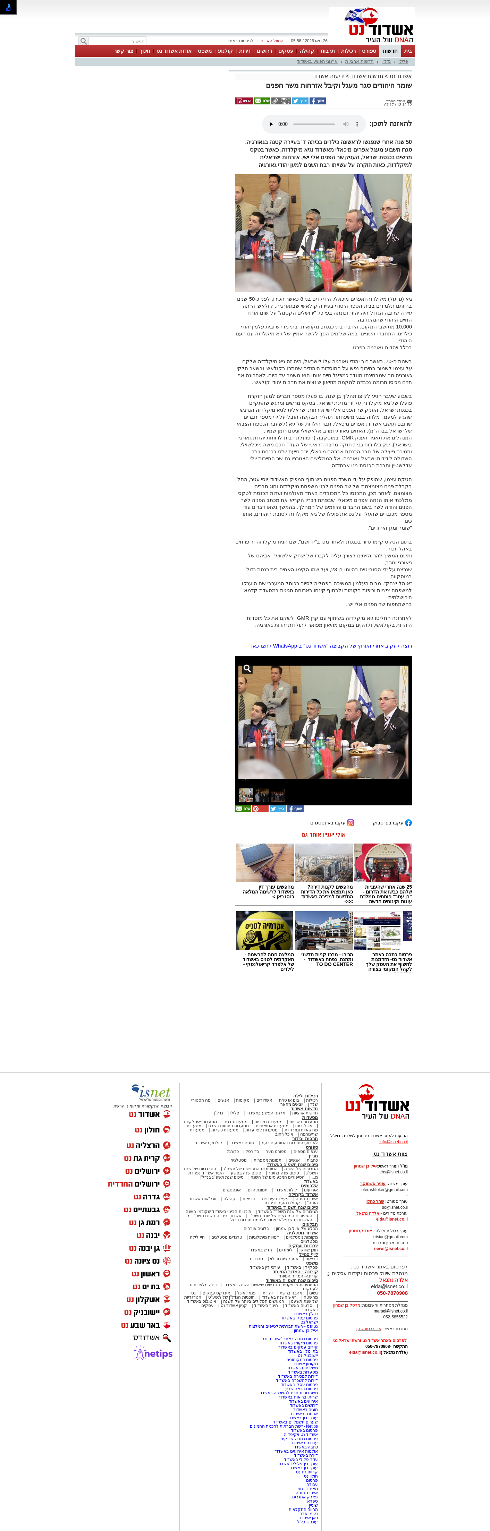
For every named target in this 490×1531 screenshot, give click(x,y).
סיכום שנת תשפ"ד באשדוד (292, 1207)
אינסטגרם (232, 1190)
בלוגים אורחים (256, 1228)
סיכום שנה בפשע (246, 1173)
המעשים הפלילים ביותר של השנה (253, 1301)
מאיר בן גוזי (308, 1488)
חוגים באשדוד (241, 1142)
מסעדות (310, 1117)
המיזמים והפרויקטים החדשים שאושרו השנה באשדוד (270, 1284)
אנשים (223, 1100)
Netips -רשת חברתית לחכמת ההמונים (284, 1426)
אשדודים (264, 1100)
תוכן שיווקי (308, 1250)
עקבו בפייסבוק (392, 822)
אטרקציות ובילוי (284, 1258)
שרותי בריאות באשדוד (298, 1397)
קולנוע (225, 51)
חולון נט (310, 1476)
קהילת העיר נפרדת (282, 1202)
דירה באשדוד (306, 1455)
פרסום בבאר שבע (301, 1388)
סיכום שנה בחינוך (283, 1173)
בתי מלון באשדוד (303, 1351)
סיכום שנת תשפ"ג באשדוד (292, 1164)
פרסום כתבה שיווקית (298, 1438)
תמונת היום (258, 1190)
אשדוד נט (400, 76)
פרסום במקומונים (302, 1359)
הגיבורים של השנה (301, 1168)
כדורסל (252, 1151)
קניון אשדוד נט (233, 1305)
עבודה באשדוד (304, 1442)
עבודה (312, 1484)
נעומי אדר (309, 1513)
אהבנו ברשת (291, 1293)
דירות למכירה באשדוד (298, 1376)
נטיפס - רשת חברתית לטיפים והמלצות (283, 1326)
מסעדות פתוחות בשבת (228, 1125)
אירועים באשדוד (303, 1401)
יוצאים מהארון (290, 1104)
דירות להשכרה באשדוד (297, 1380)
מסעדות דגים (235, 1121)
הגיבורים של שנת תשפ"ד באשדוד (287, 1211)
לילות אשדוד (285, 1190)
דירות (245, 51)
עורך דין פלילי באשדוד (297, 1463)
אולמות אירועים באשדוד (296, 1451)
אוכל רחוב (284, 1134)
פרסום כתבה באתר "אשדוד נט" (290, 1338)
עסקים (285, 51)
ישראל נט (309, 1322)
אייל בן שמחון (306, 1330)
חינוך (145, 51)
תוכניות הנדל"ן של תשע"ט (231, 1297)
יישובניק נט (307, 1355)
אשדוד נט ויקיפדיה (300, 1434)
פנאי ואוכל (246, 1293)
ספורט (369, 51)
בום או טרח (289, 1100)
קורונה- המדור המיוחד (298, 1276)
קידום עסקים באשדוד (298, 1347)
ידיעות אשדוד (328, 76)
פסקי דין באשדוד (302, 1267)
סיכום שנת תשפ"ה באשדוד (292, 1280)
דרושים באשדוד (304, 1405)
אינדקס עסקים (216, 1293)
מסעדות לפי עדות (261, 1130)
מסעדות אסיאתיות (272, 1125)
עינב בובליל (307, 1522)
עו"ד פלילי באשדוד (300, 1459)
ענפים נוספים (306, 1151)
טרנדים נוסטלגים (226, 1237)
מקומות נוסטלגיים (301, 1237)
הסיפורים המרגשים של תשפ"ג (250, 1168)
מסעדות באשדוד (303, 1372)
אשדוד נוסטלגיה (302, 1232)
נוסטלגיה (238, 1160)
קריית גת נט (307, 1472)
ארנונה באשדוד (304, 1413)
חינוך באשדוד (266, 1305)
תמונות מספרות (267, 1160)
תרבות (328, 51)
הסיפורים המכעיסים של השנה (278, 1177)
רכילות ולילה (305, 1095)
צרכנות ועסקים (303, 1245)
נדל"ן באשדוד (305, 1313)
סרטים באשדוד (298, 1305)
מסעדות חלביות (268, 1121)
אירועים (311, 1190)
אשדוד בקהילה (303, 1194)
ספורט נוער (276, 1151)
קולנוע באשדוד (208, 1142)
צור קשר (123, 51)
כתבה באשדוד (304, 1447)
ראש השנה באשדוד (279, 1297)
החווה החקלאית (303, 1509)
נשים (313, 1293)
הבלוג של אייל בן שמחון (297, 1228)
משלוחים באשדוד (302, 1368)
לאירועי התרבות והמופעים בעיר (289, 1142)
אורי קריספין (360, 1231)
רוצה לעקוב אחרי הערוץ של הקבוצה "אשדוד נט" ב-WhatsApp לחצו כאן (331, 646)
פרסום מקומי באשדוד (298, 1343)
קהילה (306, 51)
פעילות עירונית (275, 1198)
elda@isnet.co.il (392, 1219)
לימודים (285, 1250)
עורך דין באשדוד (303, 1467)
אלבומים (309, 1185)
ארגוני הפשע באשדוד (317, 61)
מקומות (243, 1100)
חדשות (390, 51)
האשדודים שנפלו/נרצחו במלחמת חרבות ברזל (271, 1219)
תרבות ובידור (305, 1138)
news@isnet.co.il (391, 1248)
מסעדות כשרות (224, 1130)
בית (408, 51)
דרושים (264, 51)
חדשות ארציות (359, 61)
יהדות (268, 1293)
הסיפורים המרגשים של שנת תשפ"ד (279, 1215)
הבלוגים (310, 1224)
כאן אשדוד (308, 1517)
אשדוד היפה (306, 1198)
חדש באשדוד (260, 1250)
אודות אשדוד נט (174, 51)
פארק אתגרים (305, 1497)
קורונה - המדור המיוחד (295, 1271)
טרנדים (256, 1258)
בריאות (249, 1198)
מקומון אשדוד (305, 1363)
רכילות (348, 51)
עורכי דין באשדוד (265, 1267)
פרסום (311, 1480)
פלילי (403, 61)
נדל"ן (386, 61)
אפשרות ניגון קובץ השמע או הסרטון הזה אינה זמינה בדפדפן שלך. (314, 124)
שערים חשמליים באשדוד (295, 1422)
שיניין (313, 1505)
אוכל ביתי (303, 1125)
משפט (205, 51)
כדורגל (233, 1151)
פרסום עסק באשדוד (299, 1318)
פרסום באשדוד (303, 1430)
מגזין (313, 1155)
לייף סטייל (308, 1254)
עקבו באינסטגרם (332, 822)
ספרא (312, 1501)
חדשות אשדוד (367, 76)
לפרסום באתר (240, 41)
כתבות (312, 1160)
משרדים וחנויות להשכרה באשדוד (288, 1393)
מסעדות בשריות (303, 1121)
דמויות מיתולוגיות (264, 1237)
